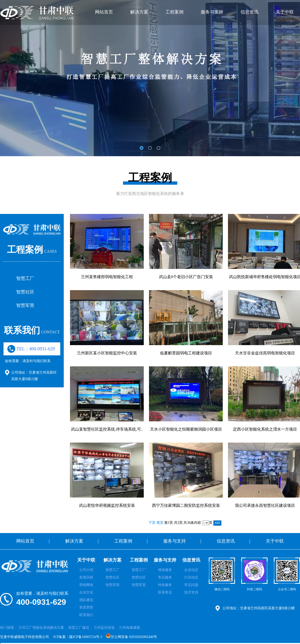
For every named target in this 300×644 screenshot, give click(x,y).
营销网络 (86, 585)
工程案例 (175, 11)
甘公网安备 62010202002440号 (131, 636)
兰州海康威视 (129, 628)
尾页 (160, 523)
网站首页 (104, 11)
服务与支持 (212, 11)
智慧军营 (25, 305)
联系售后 (165, 592)
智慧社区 (25, 291)
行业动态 (191, 577)
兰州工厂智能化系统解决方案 (41, 628)
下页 (152, 523)
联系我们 (86, 615)
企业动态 (191, 570)
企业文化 (86, 592)
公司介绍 (86, 570)
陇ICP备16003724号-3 (85, 637)
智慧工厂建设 (78, 628)
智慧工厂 (25, 278)
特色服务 (165, 585)
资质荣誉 (86, 607)
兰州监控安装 (104, 628)
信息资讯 (249, 11)
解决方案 (139, 11)
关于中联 (285, 11)
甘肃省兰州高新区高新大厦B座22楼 (267, 608)
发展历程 (86, 577)
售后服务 (165, 577)
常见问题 (191, 585)
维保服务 (165, 570)
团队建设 (86, 600)
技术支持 (191, 592)
